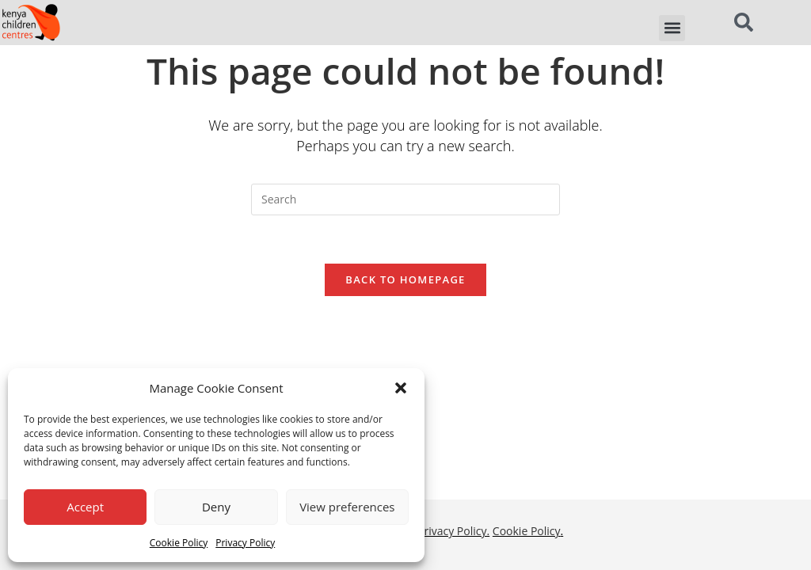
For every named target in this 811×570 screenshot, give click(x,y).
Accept (85, 507)
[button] (401, 388)
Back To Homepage (405, 279)
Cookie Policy (179, 542)
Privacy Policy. (453, 367)
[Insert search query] (405, 199)
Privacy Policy (245, 542)
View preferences (346, 507)
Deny (216, 507)
